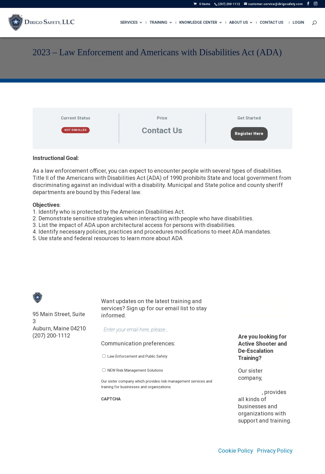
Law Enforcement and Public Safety (137, 356)
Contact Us (271, 23)
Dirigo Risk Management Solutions (264, 385)
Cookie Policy (235, 451)
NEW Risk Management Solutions (135, 370)
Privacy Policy (274, 451)
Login (298, 23)
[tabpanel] (163, 201)
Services (129, 23)
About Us (238, 23)
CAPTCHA (111, 399)
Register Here (249, 133)
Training (158, 23)
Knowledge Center (198, 23)
